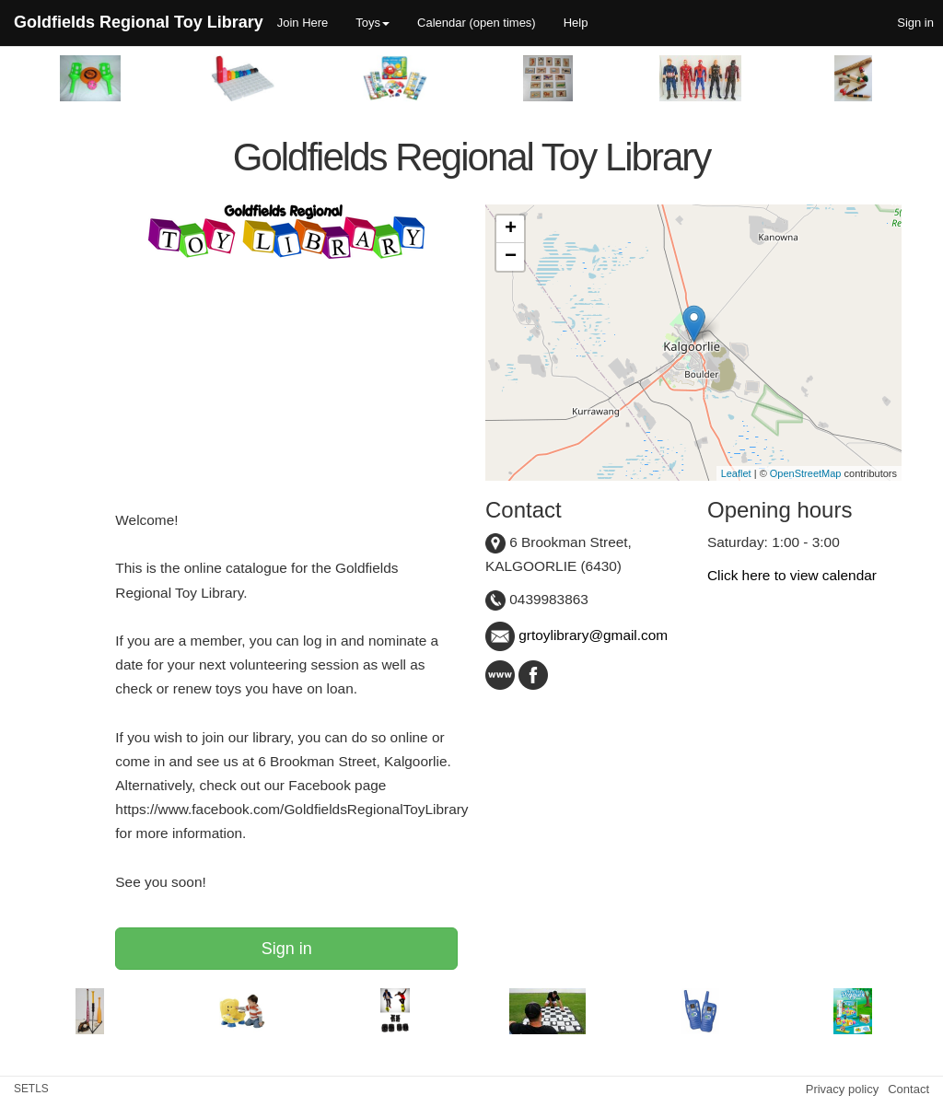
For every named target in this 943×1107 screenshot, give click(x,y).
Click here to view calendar (792, 575)
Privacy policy (842, 1089)
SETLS (31, 1088)
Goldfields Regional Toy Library (138, 22)
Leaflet (736, 473)
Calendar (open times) (476, 22)
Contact (908, 1089)
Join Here (303, 22)
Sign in (287, 948)
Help (576, 22)
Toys (372, 22)
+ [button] (511, 229)
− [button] (511, 257)
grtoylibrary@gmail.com (576, 635)
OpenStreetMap (806, 473)
